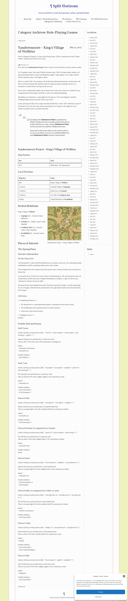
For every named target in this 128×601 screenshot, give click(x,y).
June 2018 (92, 115)
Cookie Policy (98, 596)
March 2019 (93, 104)
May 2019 (92, 99)
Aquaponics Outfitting (53, 21)
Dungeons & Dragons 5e (31, 56)
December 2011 (94, 236)
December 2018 (94, 107)
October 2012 (93, 208)
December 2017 (94, 129)
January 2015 (93, 163)
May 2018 (92, 118)
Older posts (21, 41)
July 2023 (92, 60)
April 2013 (93, 197)
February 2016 (94, 155)
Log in (92, 254)
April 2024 (93, 51)
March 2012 (93, 227)
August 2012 (93, 213)
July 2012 (92, 216)
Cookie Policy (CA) (73, 21)
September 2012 (94, 210)
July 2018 (92, 113)
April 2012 (93, 224)
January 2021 (93, 82)
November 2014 (94, 166)
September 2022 (94, 71)
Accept (100, 592)
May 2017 (92, 138)
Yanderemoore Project (68, 56)
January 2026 (93, 37)
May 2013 (92, 194)
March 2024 (93, 54)
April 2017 (93, 141)
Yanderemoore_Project (30, 58)
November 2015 (94, 157)
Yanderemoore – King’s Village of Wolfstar (41, 49)
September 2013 (94, 188)
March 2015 (93, 160)
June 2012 (92, 219)
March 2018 (93, 121)
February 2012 (94, 230)
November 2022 (94, 65)
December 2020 (94, 85)
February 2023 (94, 62)
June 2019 (92, 96)
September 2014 (94, 169)
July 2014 (92, 174)
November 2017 (94, 132)
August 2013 (93, 191)
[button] (124, 576)
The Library (67, 19)
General (40, 56)
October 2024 (93, 43)
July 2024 (92, 48)
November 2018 (94, 110)
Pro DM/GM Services (99, 19)
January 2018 (93, 127)
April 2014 (93, 180)
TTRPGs (58, 56)
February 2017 (94, 143)
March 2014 (93, 183)
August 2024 (93, 46)
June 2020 (92, 87)
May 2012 (92, 222)
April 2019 (93, 101)
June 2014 (92, 177)
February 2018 (94, 124)
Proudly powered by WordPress (57, 597)
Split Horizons (65, 6)
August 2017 (93, 135)
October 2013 (93, 185)
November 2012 (94, 205)
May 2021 (92, 76)
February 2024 (94, 57)
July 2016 (92, 149)
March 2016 (93, 152)
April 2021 (93, 79)
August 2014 (93, 171)
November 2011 (94, 238)
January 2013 (93, 199)
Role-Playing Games (49, 56)
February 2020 (94, 93)
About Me (27, 19)
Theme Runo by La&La (72, 597)
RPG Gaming (81, 19)
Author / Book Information (47, 19)
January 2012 (93, 233)
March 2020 (93, 90)
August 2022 (93, 73)
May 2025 (92, 40)
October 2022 (93, 68)
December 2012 (94, 202)
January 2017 (93, 146)
